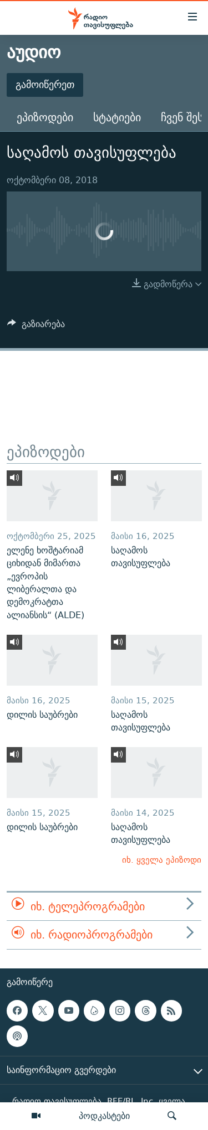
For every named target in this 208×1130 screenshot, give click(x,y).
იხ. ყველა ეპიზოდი (161, 859)
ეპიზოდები (45, 117)
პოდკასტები (104, 1115)
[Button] (36, 327)
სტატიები (117, 117)
